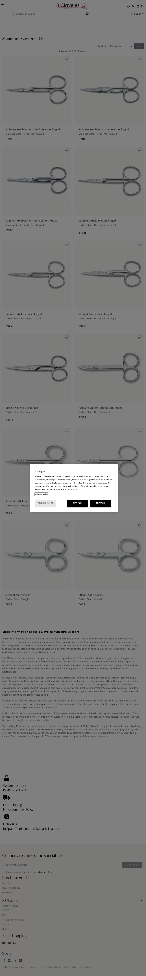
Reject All (100, 503)
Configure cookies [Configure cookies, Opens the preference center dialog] (45, 503)
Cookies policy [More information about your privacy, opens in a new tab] (41, 494)
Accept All (77, 503)
